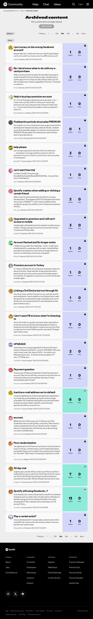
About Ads (50, 611)
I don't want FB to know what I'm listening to (37, 317)
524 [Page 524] (77, 33)
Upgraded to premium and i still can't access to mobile (34, 220)
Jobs (7, 567)
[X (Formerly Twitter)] (15, 594)
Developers (31, 567)
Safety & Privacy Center (17, 611)
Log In (80, 4)
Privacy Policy (29, 611)
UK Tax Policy (22, 614)
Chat (46, 4)
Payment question (24, 369)
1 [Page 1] (48, 33)
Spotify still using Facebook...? (31, 490)
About (7, 562)
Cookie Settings (40, 611)
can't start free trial (24, 169)
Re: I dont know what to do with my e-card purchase (35, 70)
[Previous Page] (42, 33)
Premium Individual (76, 562)
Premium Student (76, 578)
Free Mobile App (54, 572)
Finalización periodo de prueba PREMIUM (37, 121)
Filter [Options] (10, 40)
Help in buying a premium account (33, 96)
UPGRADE (20, 344)
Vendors (30, 583)
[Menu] (88, 4)
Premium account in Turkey (29, 265)
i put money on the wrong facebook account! (34, 49)
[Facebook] (22, 594)
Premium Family (75, 572)
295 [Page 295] (68, 33)
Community (13, 4)
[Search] (73, 4)
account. (18, 417)
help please (20, 147)
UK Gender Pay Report (34, 614)
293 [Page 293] (57, 33)
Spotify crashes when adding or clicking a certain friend (37, 192)
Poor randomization (25, 442)
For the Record (11, 572)
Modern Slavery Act (11, 614)
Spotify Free (74, 583)
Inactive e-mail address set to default (34, 392)
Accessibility (58, 611)
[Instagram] (8, 594)
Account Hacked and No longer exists (35, 242)
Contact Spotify (54, 578)
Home (16, 11)
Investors (30, 578)
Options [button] (10, 33)
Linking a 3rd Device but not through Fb (36, 290)
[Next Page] (84, 33)
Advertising (31, 572)
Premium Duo (74, 567)
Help (35, 4)
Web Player (52, 567)
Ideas (57, 4)
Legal (7, 611)
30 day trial (20, 468)
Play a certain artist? (25, 516)
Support (51, 562)
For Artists (31, 562)
